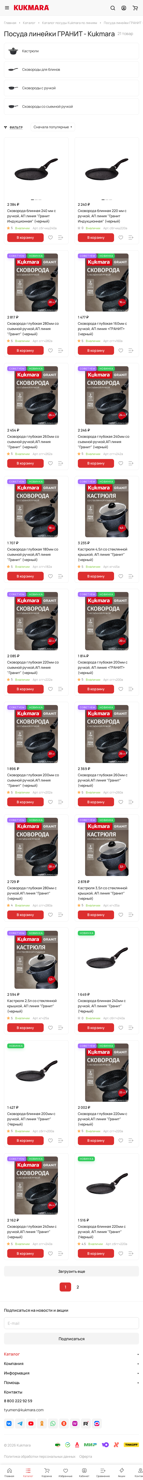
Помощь (12, 1382)
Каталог (12, 1354)
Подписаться (72, 1339)
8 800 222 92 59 (18, 1401)
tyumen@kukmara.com (24, 1409)
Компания (13, 1363)
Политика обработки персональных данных (39, 1456)
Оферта (85, 1456)
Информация (16, 1373)
